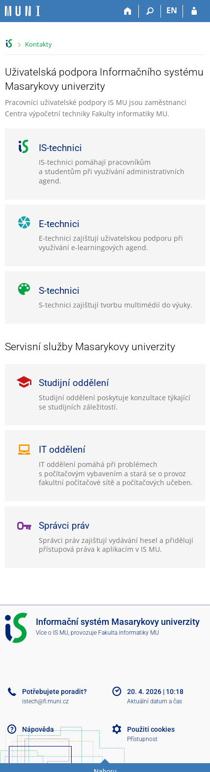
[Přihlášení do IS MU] (194, 11)
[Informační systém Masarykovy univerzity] (22, 11)
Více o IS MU (52, 632)
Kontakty (38, 44)
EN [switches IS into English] (171, 10)
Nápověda (38, 729)
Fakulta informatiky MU (128, 632)
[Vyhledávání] (150, 11)
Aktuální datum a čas (154, 701)
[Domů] (128, 11)
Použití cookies (151, 729)
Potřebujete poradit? (54, 691)
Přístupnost (142, 739)
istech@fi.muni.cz (45, 701)
